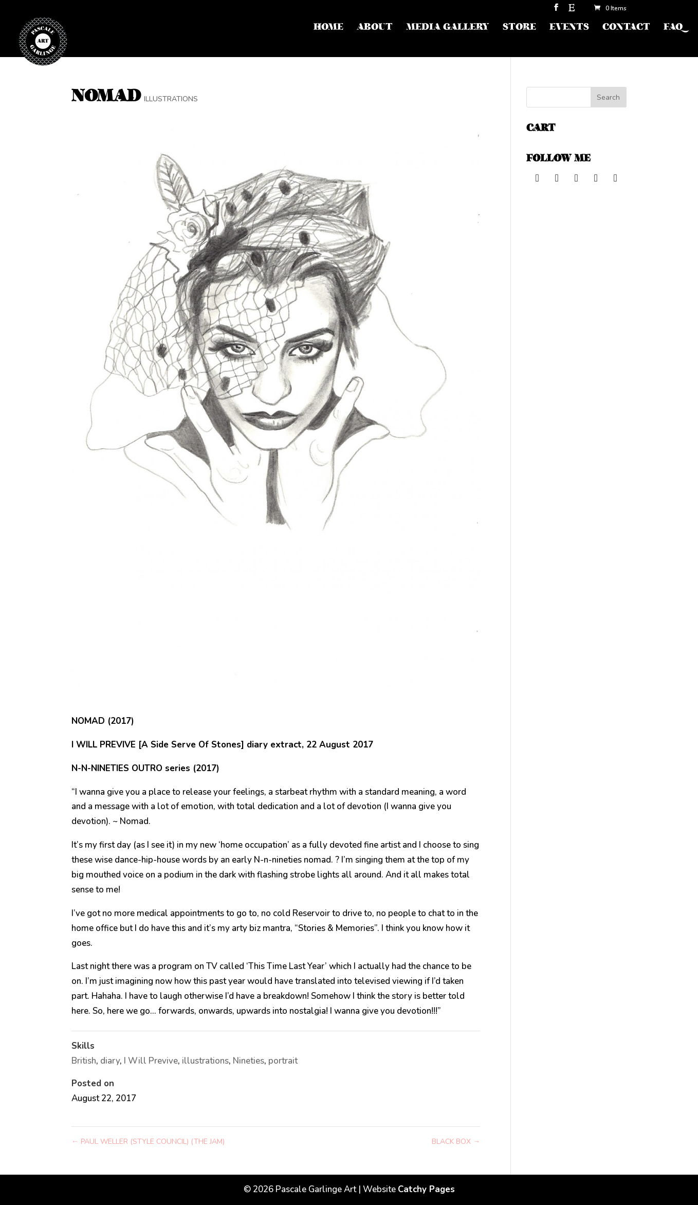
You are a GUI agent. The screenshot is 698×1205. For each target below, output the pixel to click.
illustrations (205, 1061)
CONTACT (626, 28)
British (83, 1061)
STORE (519, 28)
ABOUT (375, 28)
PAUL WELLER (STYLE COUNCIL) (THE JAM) (148, 1141)
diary (110, 1061)
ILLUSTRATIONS (171, 99)
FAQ (673, 28)
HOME (328, 28)
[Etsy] (571, 10)
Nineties (248, 1061)
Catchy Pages (426, 1189)
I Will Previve (151, 1061)
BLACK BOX (456, 1141)
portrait (283, 1061)
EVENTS (569, 28)
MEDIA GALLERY (447, 28)
